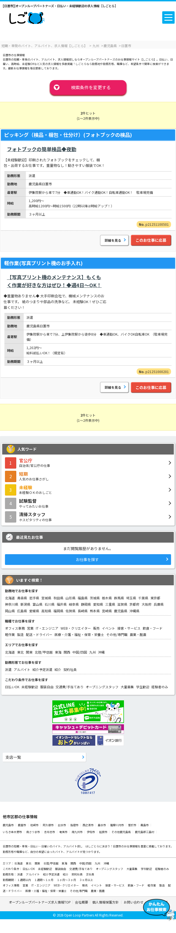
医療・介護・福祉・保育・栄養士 (79, 634)
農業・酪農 (138, 634)
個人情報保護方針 (106, 902)
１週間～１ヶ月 (44, 880)
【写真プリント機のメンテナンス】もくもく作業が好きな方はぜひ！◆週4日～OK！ (54, 281)
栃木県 (107, 597)
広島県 (22, 610)
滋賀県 (122, 604)
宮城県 (46, 597)
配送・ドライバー (39, 634)
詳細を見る (113, 240)
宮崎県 (107, 610)
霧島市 (144, 825)
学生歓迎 (142, 686)
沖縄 (101, 652)
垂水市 (102, 825)
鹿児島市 (8, 825)
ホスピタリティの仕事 (88, 516)
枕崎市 (34, 825)
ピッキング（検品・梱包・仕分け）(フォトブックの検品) (68, 134)
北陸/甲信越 (44, 652)
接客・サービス (128, 628)
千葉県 (143, 597)
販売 (96, 628)
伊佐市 (91, 832)
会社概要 (81, 902)
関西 (67, 652)
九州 (92, 652)
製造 (20, 634)
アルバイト (22, 669)
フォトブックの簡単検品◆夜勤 (41, 149)
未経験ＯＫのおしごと (88, 489)
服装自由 (46, 686)
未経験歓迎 (29, 686)
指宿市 (74, 825)
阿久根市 (48, 825)
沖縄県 (134, 610)
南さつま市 (33, 832)
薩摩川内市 (117, 825)
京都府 (134, 604)
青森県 (22, 597)
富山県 (37, 604)
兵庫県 (159, 604)
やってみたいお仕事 (88, 503)
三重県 (110, 604)
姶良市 (103, 832)
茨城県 (95, 597)
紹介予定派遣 (42, 669)
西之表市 (88, 825)
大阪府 (146, 604)
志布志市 (49, 832)
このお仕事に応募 (151, 240)
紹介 (58, 669)
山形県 (70, 597)
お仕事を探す (87, 559)
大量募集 (127, 686)
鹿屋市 (22, 825)
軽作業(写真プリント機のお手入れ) (43, 262)
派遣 (8, 669)
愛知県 (98, 604)
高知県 (46, 610)
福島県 (83, 597)
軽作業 (10, 634)
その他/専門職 (117, 634)
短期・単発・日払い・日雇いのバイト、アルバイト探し (48, 846)
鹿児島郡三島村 (144, 832)
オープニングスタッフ (102, 686)
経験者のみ (159, 686)
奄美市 (63, 832)
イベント (108, 628)
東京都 (155, 597)
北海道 (10, 597)
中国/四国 (79, 652)
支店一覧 (13, 757)
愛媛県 (34, 610)
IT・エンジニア (47, 628)
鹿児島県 (120, 610)
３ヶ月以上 (86, 880)
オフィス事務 (15, 628)
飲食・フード (153, 628)
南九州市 (77, 832)
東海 (58, 652)
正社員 (90, 874)
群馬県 (119, 597)
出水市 (62, 825)
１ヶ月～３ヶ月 (67, 880)
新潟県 (25, 604)
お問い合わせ (133, 902)
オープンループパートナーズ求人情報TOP (40, 902)
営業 (30, 628)
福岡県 (58, 610)
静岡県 (86, 604)
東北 (20, 652)
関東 (29, 652)
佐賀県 (70, 610)
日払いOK (12, 686)
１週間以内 (24, 880)
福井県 (62, 604)
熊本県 (95, 610)
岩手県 (34, 597)
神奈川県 (11, 604)
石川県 (50, 604)
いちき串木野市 (12, 832)
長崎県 (83, 610)
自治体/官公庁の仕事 (88, 462)
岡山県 (10, 610)
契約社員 (70, 669)
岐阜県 (74, 604)
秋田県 (58, 597)
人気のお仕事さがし (88, 476)
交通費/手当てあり (69, 686)
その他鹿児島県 (121, 832)
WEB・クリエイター (76, 628)
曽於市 (132, 825)
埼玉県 (131, 597)
